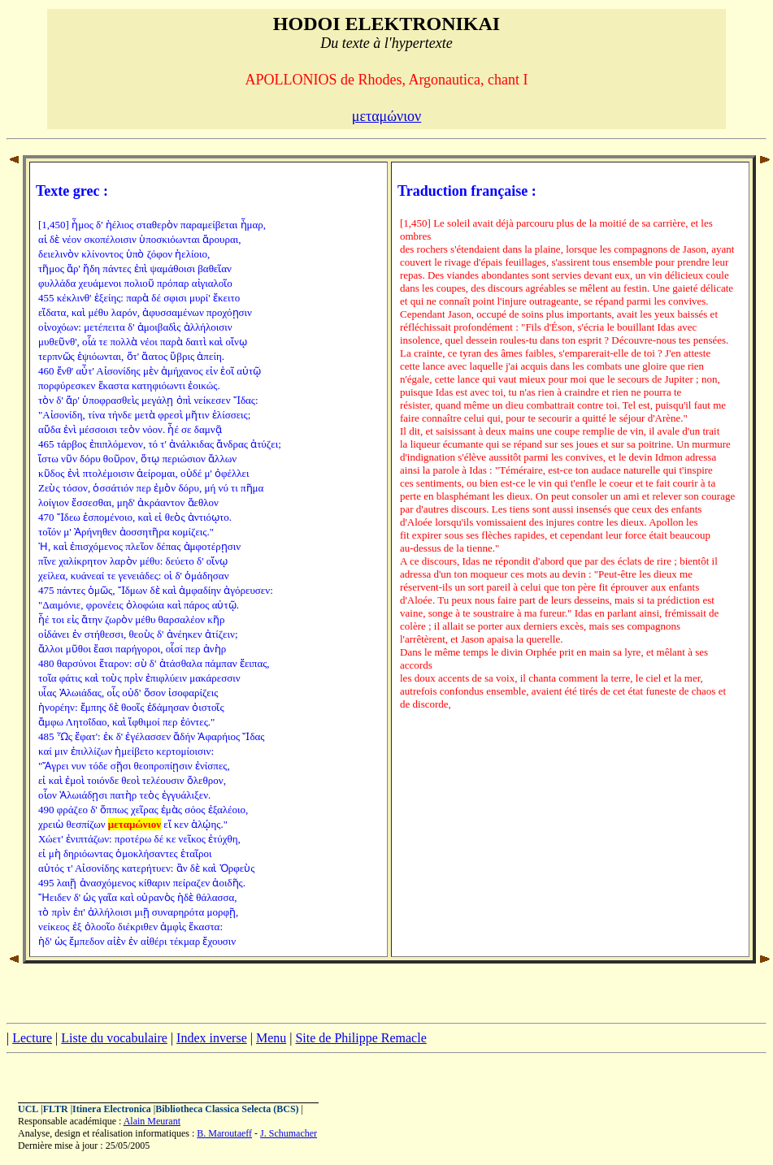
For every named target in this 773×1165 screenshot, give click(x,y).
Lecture (32, 1038)
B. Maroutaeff (224, 1133)
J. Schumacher (288, 1133)
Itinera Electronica (111, 1109)
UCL (28, 1109)
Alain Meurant (152, 1121)
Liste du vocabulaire (114, 1038)
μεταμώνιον (387, 116)
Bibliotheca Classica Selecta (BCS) (226, 1109)
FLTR (55, 1109)
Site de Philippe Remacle (360, 1038)
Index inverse (211, 1038)
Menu (271, 1038)
